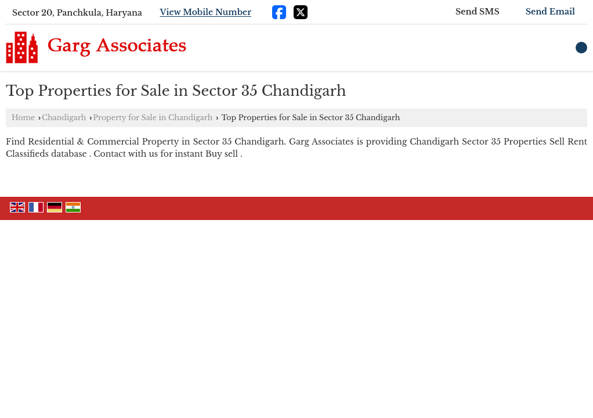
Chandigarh (64, 117)
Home (23, 117)
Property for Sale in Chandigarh (152, 117)
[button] (206, 13)
